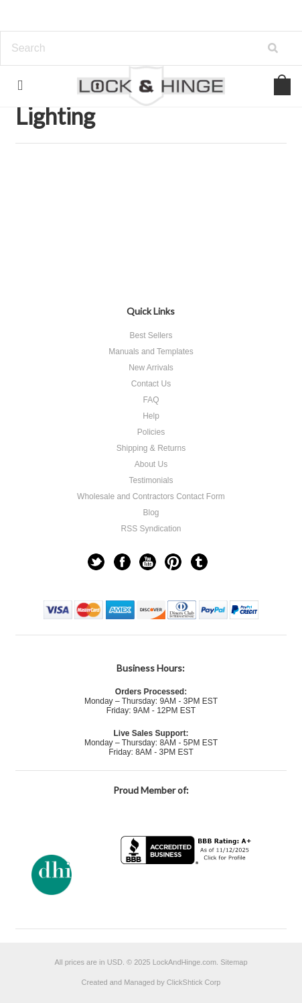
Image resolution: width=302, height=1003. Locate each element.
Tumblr (199, 561)
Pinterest (173, 561)
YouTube (147, 561)
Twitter (96, 561)
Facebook (122, 561)
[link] (187, 890)
